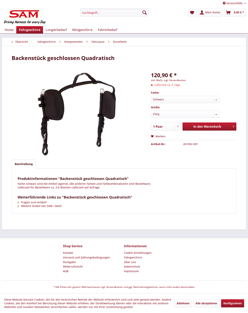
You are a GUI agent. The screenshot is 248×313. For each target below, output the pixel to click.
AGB (65, 271)
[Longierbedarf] (56, 29)
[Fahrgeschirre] (29, 29)
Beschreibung (24, 164)
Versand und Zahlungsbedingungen (86, 257)
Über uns (130, 262)
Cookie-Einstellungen (138, 253)
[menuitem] (114, 12)
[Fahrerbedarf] (107, 29)
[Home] (9, 29)
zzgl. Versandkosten (175, 80)
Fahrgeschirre (133, 257)
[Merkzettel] (192, 12)
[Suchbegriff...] (114, 12)
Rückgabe (69, 262)
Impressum (131, 271)
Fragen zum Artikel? (32, 202)
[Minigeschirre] (82, 29)
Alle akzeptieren (206, 303)
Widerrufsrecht (73, 266)
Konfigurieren (232, 303)
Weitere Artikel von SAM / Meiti (40, 206)
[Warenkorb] (235, 12)
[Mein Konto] (210, 12)
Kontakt (68, 253)
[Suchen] (144, 12)
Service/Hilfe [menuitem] (233, 3)
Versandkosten (114, 287)
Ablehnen (183, 303)
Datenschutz (132, 266)
